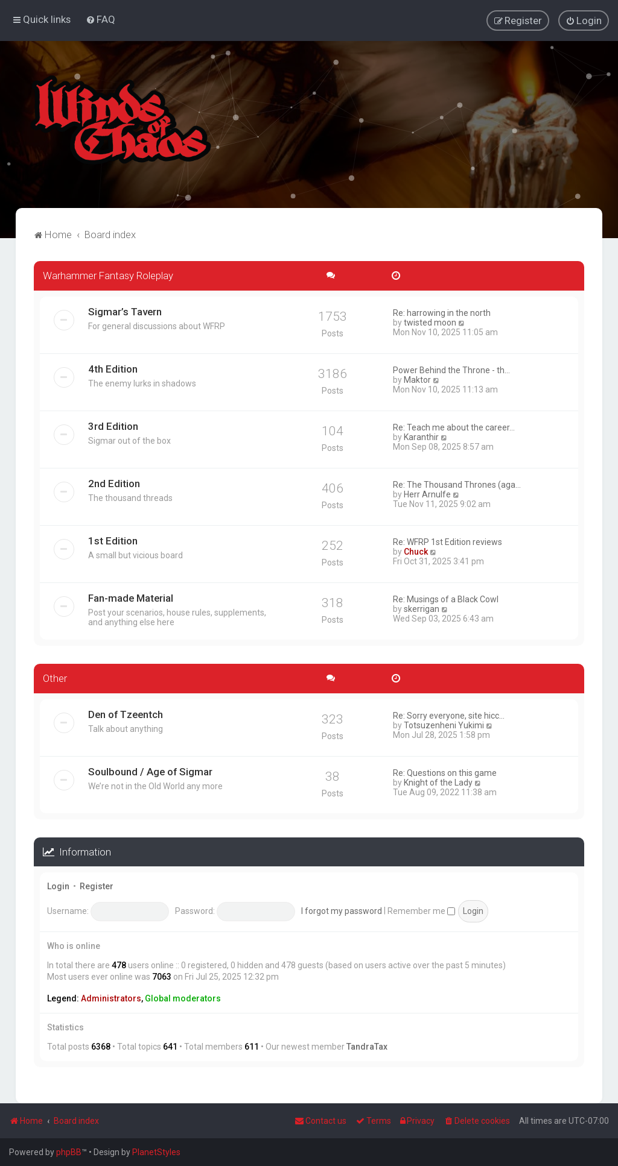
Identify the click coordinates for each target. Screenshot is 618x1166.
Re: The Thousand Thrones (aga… (457, 484)
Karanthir (421, 436)
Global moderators (183, 998)
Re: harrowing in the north (442, 312)
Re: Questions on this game (445, 772)
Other (55, 678)
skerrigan (421, 608)
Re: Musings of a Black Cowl (446, 598)
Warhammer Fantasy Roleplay (108, 275)
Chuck (416, 551)
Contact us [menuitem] (320, 1121)
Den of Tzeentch (125, 714)
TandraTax (366, 1046)
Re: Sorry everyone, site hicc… (449, 715)
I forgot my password (341, 910)
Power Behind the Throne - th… (451, 369)
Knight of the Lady (438, 782)
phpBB (68, 1152)
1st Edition (113, 540)
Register (96, 886)
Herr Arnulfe (427, 494)
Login (58, 886)
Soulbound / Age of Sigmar (150, 771)
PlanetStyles (156, 1152)
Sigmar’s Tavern (125, 311)
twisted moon (430, 322)
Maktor (417, 379)
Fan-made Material (130, 597)
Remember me (421, 910)
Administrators (111, 998)
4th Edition (113, 368)
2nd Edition (114, 483)
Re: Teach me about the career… (454, 427)
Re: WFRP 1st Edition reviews (447, 541)
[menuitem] (100, 19)
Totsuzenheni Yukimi (444, 725)
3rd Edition (113, 426)
